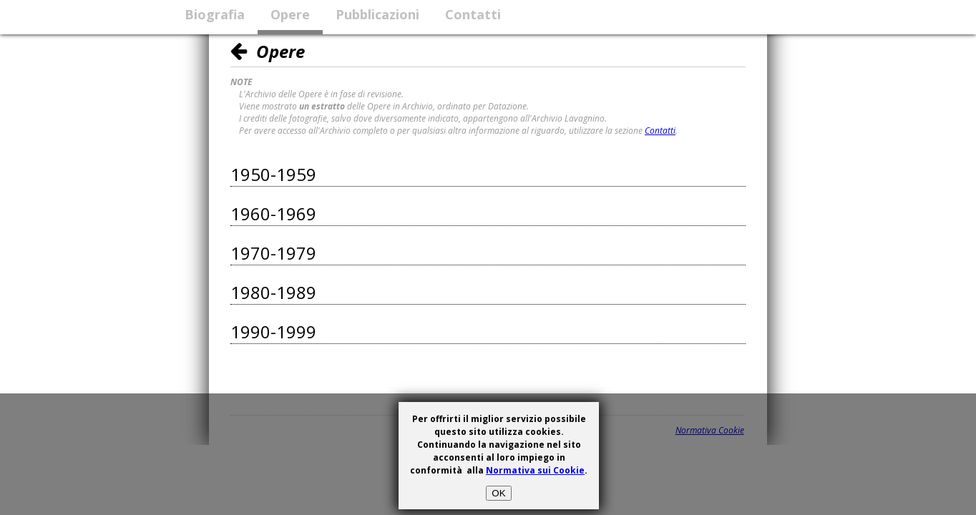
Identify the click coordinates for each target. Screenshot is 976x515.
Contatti (473, 14)
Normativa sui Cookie (535, 470)
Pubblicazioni (377, 14)
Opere (290, 14)
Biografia (215, 14)
